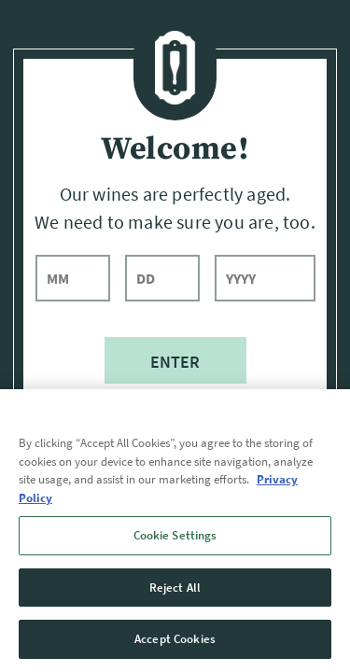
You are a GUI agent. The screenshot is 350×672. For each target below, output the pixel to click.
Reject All (175, 587)
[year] (265, 278)
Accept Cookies (175, 639)
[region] (175, 530)
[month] (72, 278)
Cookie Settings (175, 535)
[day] (162, 278)
